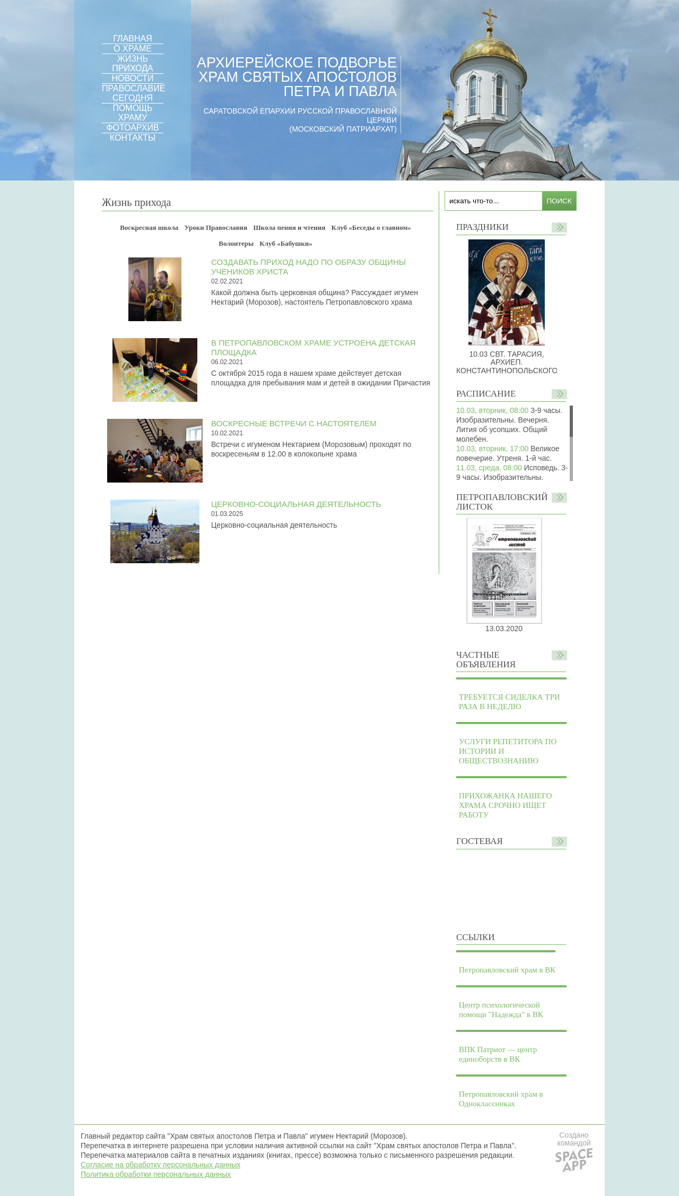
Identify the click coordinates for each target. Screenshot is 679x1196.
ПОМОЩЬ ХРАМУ (132, 113)
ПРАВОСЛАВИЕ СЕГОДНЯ (133, 93)
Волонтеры (236, 243)
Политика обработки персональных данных (156, 1174)
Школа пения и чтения (290, 227)
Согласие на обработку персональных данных (160, 1164)
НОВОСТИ (133, 78)
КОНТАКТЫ (132, 137)
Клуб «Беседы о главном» (371, 227)
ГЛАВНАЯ (132, 38)
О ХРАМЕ (133, 48)
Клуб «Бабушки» (285, 243)
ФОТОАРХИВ (132, 127)
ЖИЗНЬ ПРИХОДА (132, 63)
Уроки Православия (216, 227)
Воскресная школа (149, 227)
